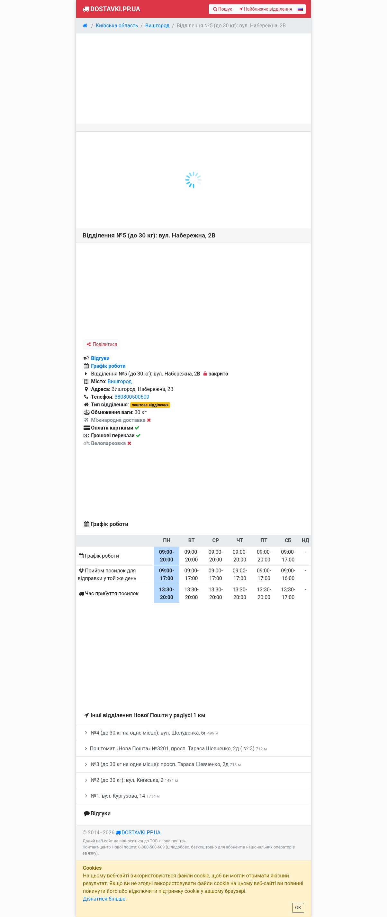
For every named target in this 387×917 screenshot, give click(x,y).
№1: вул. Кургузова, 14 (121, 796)
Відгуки (100, 358)
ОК (298, 907)
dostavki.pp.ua (141, 832)
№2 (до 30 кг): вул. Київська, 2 (130, 780)
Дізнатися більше (104, 899)
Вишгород (120, 381)
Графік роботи (108, 366)
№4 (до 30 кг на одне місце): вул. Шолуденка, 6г (151, 733)
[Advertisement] (193, 78)
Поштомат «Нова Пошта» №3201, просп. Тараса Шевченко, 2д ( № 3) (175, 749)
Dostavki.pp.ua (110, 9)
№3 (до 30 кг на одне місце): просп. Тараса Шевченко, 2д (162, 764)
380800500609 (132, 397)
